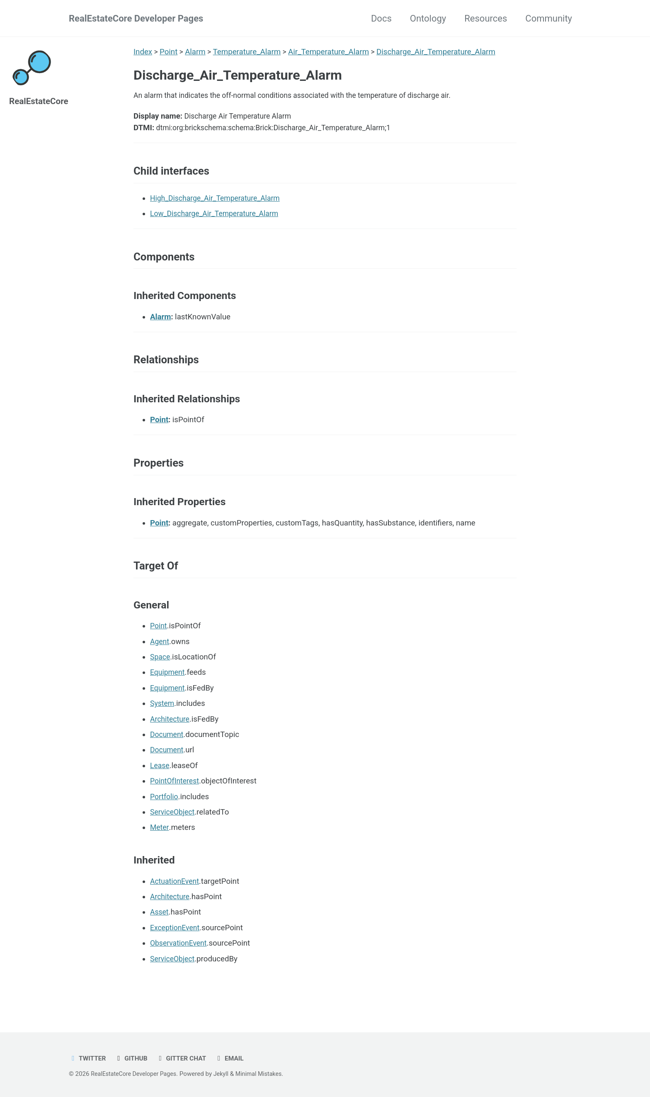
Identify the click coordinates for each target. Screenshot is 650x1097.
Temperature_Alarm (248, 51)
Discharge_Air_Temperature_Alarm (438, 51)
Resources (485, 18)
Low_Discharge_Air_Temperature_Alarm (218, 220)
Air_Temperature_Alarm (330, 51)
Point (169, 51)
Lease (160, 783)
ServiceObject (173, 829)
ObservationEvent (180, 960)
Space (160, 674)
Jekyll (227, 1074)
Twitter (88, 1058)
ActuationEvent (176, 898)
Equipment (168, 690)
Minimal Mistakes (266, 1074)
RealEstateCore (40, 101)
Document (168, 751)
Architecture (171, 736)
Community (548, 18)
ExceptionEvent (176, 945)
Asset (160, 929)
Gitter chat (186, 1058)
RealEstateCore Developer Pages (136, 18)
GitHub (133, 1058)
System (163, 721)
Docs (381, 18)
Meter (160, 845)
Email (236, 1058)
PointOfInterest (176, 798)
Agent (160, 659)
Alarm (196, 51)
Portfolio (165, 814)
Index (142, 51)
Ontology (428, 18)
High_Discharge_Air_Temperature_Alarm (219, 204)
